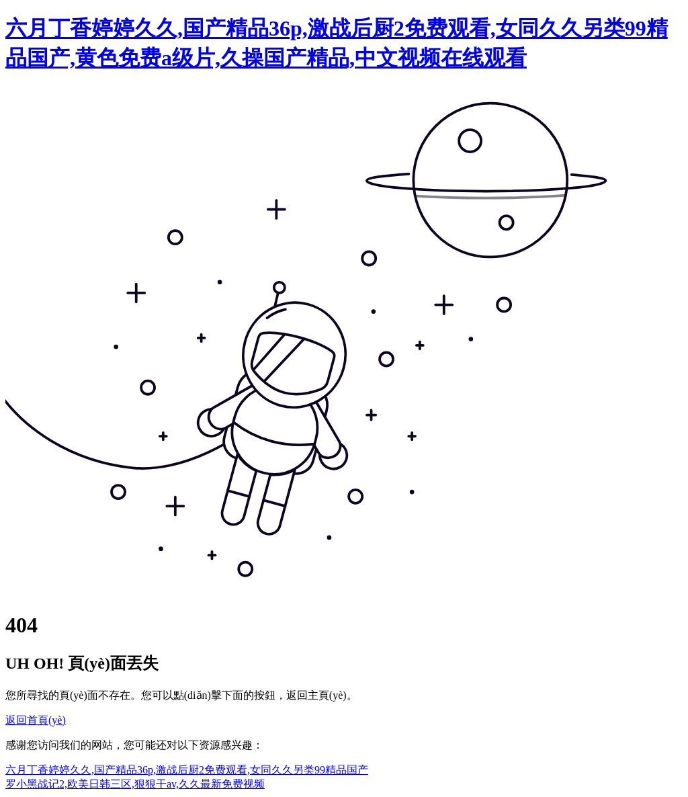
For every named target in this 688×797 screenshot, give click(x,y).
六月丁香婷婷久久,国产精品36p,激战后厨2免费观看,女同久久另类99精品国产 (186, 769)
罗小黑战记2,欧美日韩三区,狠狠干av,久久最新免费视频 (135, 784)
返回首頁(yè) (35, 720)
